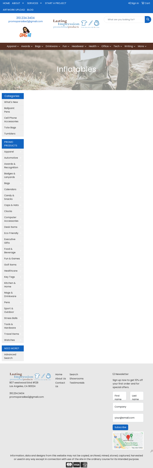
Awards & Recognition (11, 165)
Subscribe (120, 427)
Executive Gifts (9, 240)
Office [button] (105, 46)
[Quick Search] (124, 19)
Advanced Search (10, 356)
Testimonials (75, 382)
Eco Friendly (11, 233)
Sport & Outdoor (9, 310)
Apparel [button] (11, 46)
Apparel (9, 151)
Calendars (10, 189)
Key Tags (9, 277)
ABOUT (16, 3)
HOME (6, 3)
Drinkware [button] (52, 46)
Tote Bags (10, 127)
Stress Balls (10, 318)
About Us (60, 378)
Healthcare (10, 270)
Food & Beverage (10, 250)
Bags (7, 183)
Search (74, 374)
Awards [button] (25, 46)
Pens (7, 302)
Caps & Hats (11, 205)
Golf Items (10, 264)
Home (58, 374)
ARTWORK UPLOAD (14, 9)
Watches (9, 340)
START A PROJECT (55, 3)
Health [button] (93, 46)
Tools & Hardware (10, 326)
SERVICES (32, 3)
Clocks (8, 211)
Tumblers (9, 133)
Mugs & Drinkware (10, 294)
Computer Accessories (11, 219)
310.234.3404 (25, 18)
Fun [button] (65, 46)
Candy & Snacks (9, 197)
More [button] (141, 46)
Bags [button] (38, 46)
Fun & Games (12, 258)
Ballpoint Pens (9, 109)
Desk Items (10, 227)
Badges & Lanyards (9, 175)
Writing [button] (128, 46)
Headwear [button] (78, 46)
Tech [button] (117, 46)
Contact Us (60, 384)
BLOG (30, 9)
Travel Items (11, 334)
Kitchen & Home (10, 284)
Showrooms (75, 378)
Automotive (11, 157)
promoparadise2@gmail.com (25, 21)
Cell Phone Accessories (11, 119)
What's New (11, 102)
